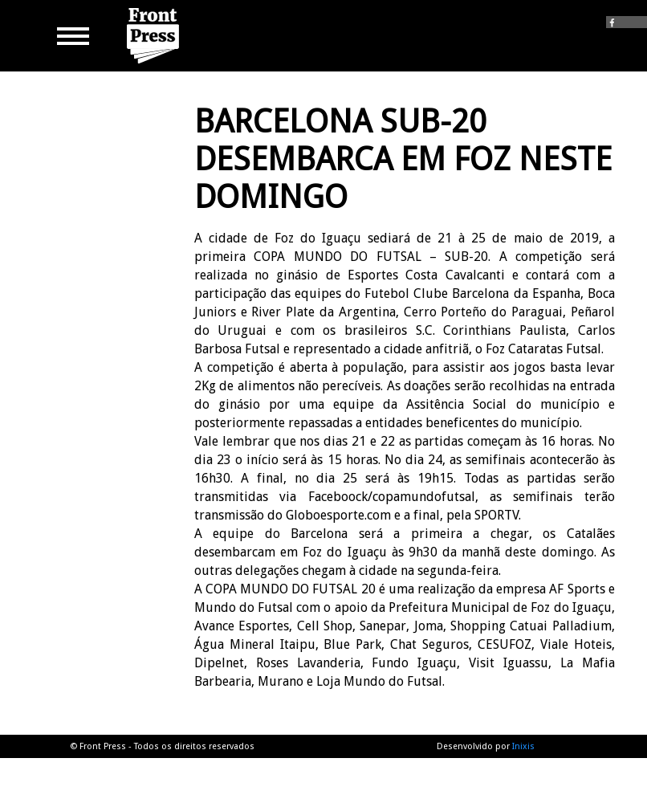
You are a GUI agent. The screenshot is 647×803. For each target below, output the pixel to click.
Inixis (523, 746)
